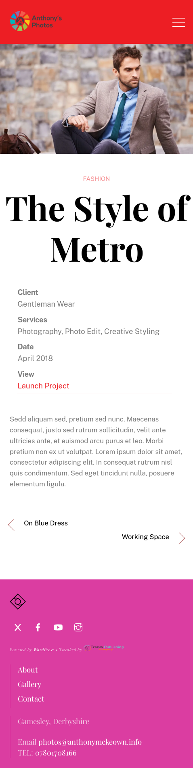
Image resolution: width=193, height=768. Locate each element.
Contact (31, 698)
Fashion (96, 178)
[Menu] (178, 22)
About (28, 669)
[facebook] (38, 626)
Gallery (29, 684)
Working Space (145, 537)
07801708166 (56, 752)
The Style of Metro (96, 227)
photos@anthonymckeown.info (90, 742)
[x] (18, 626)
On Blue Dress (46, 523)
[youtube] (58, 626)
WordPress (44, 649)
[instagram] (78, 626)
